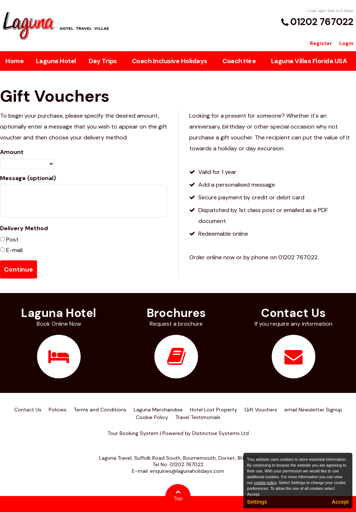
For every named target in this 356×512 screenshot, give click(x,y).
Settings (257, 502)
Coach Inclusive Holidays (169, 61)
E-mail (14, 250)
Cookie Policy (152, 417)
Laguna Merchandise (158, 409)
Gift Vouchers (260, 409)
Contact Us (27, 409)
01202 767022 (321, 22)
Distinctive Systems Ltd (220, 433)
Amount (12, 152)
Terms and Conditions (100, 409)
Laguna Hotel (56, 61)
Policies (57, 409)
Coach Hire (239, 61)
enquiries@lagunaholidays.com (187, 471)
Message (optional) (28, 178)
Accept (340, 502)
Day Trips (103, 61)
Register (321, 43)
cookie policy (265, 482)
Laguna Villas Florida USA (309, 61)
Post (12, 239)
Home (14, 61)
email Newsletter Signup (313, 409)
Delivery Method (24, 228)
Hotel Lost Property (213, 409)
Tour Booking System (133, 433)
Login (346, 43)
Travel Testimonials (198, 417)
